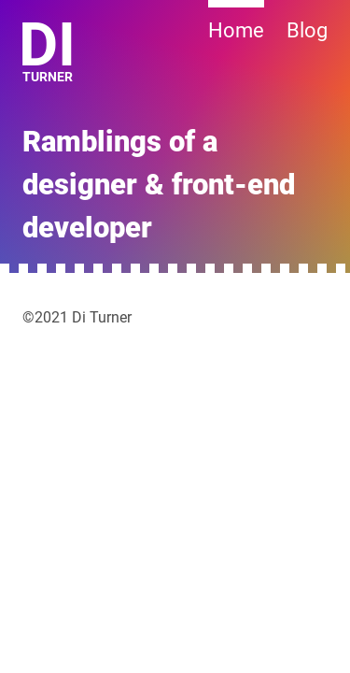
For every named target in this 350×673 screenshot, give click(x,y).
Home (236, 30)
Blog (307, 30)
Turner (49, 53)
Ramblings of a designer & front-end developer (158, 185)
